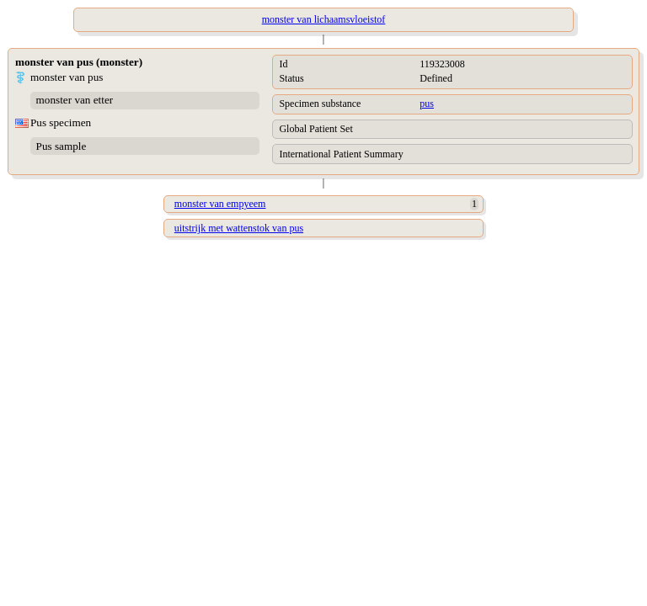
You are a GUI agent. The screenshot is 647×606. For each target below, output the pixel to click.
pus (427, 103)
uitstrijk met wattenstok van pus (238, 228)
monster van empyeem (220, 204)
